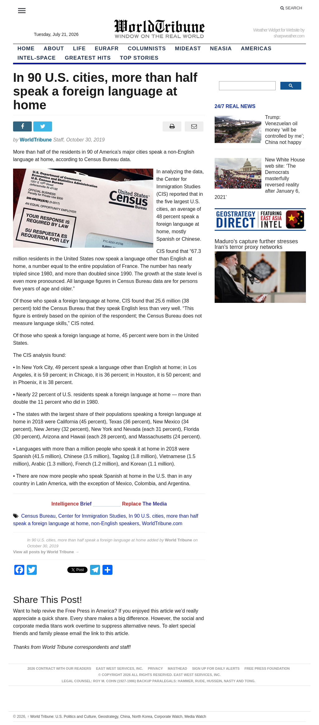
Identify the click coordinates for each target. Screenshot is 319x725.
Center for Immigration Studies (92, 516)
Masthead (177, 668)
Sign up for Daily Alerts (216, 668)
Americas (256, 49)
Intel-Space (36, 58)
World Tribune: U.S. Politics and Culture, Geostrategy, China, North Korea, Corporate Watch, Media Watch (116, 716)
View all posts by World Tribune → (46, 552)
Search (291, 8)
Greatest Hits (88, 58)
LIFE (79, 49)
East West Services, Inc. (119, 668)
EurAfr (107, 49)
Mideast (188, 49)
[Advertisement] (260, 362)
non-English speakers (115, 523)
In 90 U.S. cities (146, 516)
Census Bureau (38, 516)
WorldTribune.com (162, 523)
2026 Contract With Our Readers (59, 668)
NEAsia (221, 49)
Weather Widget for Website (276, 29)
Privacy (155, 668)
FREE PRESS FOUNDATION (267, 668)
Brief (86, 503)
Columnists (147, 49)
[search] (246, 86)
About (54, 49)
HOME (26, 49)
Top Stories (139, 58)
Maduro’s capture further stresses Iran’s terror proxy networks (256, 244)
